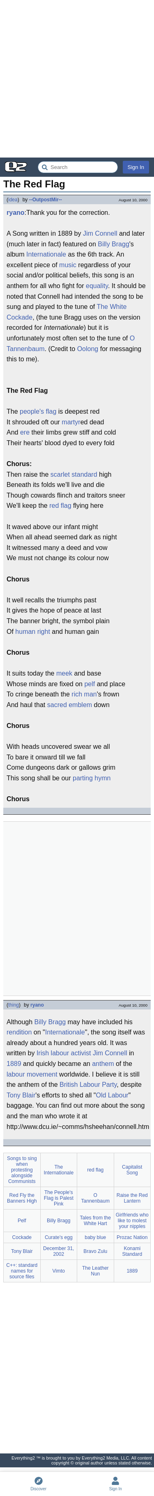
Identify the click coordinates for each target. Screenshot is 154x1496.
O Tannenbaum (95, 1198)
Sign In (136, 167)
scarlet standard (74, 474)
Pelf (22, 1220)
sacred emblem (69, 704)
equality (97, 285)
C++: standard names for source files (21, 1271)
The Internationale (59, 1170)
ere (25, 432)
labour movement (32, 1074)
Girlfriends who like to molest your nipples (132, 1220)
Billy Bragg (113, 244)
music (67, 264)
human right (32, 631)
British (69, 1084)
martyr (71, 422)
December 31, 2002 (58, 1251)
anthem (103, 1063)
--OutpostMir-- (45, 200)
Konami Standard (132, 1251)
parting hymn (92, 778)
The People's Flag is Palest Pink (59, 1198)
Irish (43, 1053)
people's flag (38, 411)
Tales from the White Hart (95, 1220)
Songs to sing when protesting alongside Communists (22, 1170)
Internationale (46, 254)
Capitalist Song (132, 1170)
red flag (60, 505)
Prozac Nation (132, 1237)
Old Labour (112, 1095)
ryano (16, 212)
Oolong (88, 348)
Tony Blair (21, 1095)
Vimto (59, 1271)
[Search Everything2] (78, 167)
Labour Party (98, 1084)
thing (13, 1005)
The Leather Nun (95, 1271)
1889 (14, 1063)
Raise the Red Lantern (132, 1198)
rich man (84, 694)
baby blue (95, 1237)
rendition (19, 1032)
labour (60, 1053)
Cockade (22, 1237)
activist (81, 1053)
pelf (89, 683)
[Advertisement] (77, 78)
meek (64, 673)
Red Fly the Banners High (22, 1198)
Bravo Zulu (95, 1251)
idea (13, 200)
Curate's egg (59, 1237)
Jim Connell (100, 233)
